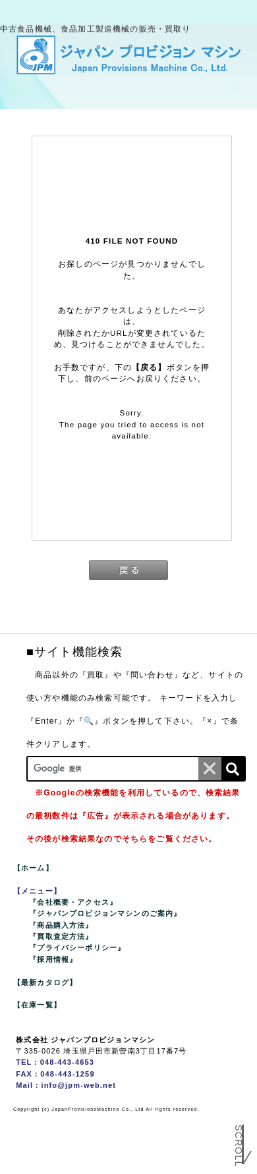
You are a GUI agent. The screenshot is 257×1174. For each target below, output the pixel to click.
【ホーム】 (33, 868)
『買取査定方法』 (61, 936)
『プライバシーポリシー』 (77, 947)
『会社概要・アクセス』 (73, 902)
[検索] (232, 768)
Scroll (238, 1146)
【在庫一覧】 (37, 1005)
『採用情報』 (53, 959)
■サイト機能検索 (74, 651)
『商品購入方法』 (61, 925)
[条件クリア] (209, 768)
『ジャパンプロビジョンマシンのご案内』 (105, 913)
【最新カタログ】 (45, 982)
